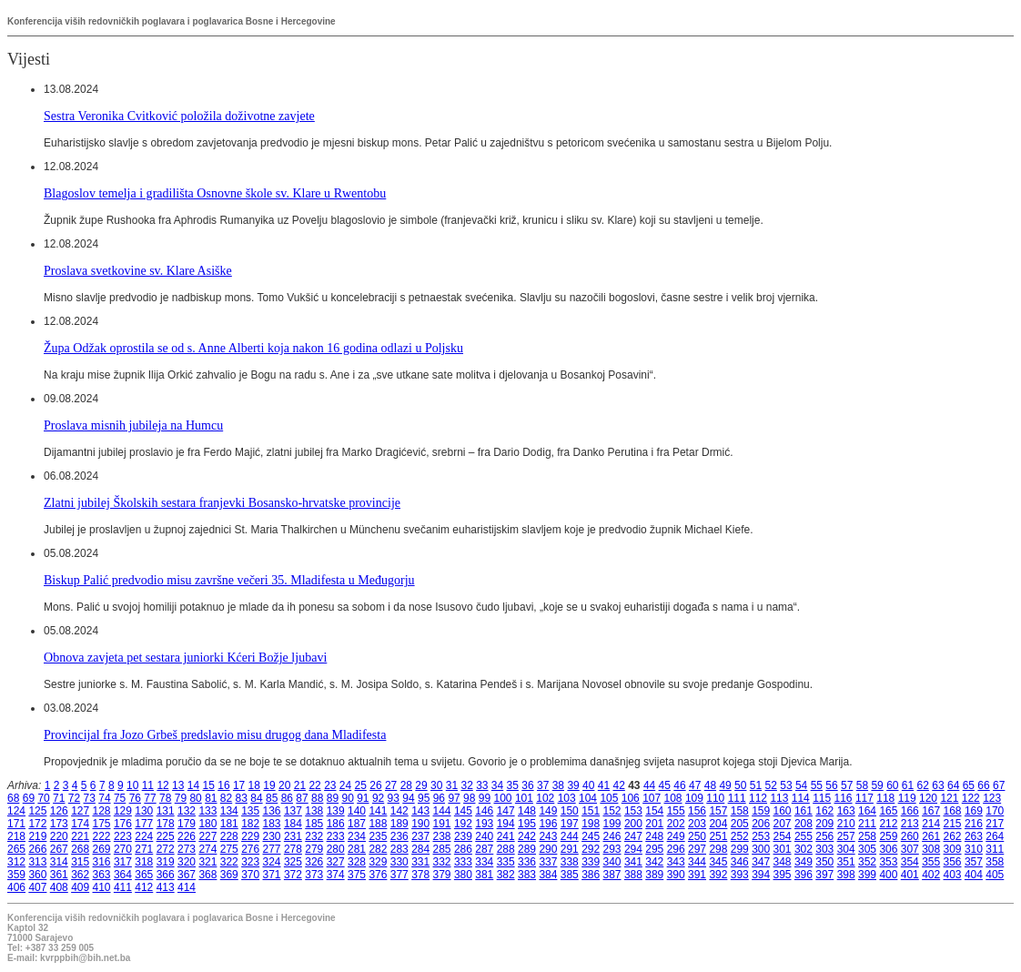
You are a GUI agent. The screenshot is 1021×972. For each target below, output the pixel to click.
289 (527, 849)
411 (123, 887)
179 (186, 823)
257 (846, 836)
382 (506, 874)
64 (953, 785)
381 (484, 874)
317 (123, 862)
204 (718, 823)
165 (888, 811)
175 (102, 823)
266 (37, 849)
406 (16, 887)
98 (469, 798)
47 (695, 785)
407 (37, 887)
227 (207, 836)
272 (166, 849)
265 (16, 849)
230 (272, 836)
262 (953, 836)
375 (357, 874)
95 (424, 798)
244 (570, 836)
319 (166, 862)
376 (378, 874)
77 (150, 798)
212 (888, 823)
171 (16, 823)
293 (612, 849)
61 (908, 785)
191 (442, 823)
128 (102, 811)
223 (123, 836)
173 (59, 823)
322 (229, 862)
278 (293, 849)
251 (718, 836)
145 (463, 811)
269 (102, 849)
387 (612, 874)
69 (29, 798)
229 (250, 836)
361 (59, 874)
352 (867, 862)
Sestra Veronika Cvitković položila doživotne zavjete (179, 115)
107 (651, 798)
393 (740, 874)
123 (992, 798)
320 (186, 862)
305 (867, 849)
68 (13, 798)
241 (506, 836)
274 (207, 849)
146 (484, 811)
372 (293, 874)
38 (558, 785)
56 (831, 785)
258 (867, 836)
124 (16, 811)
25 (361, 785)
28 (406, 785)
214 (931, 823)
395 (782, 874)
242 (527, 836)
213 (910, 823)
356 (953, 862)
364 (123, 874)
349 (803, 862)
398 (846, 874)
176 (123, 823)
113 (779, 798)
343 (676, 862)
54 (801, 785)
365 (144, 874)
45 (665, 785)
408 (59, 887)
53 (786, 785)
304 (846, 849)
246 (612, 836)
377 (399, 874)
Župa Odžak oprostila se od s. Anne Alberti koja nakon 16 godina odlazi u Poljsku (253, 347)
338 (570, 862)
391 (697, 874)
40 (588, 785)
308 (931, 849)
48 (710, 785)
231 (293, 836)
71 (59, 798)
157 (718, 811)
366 (166, 874)
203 (697, 823)
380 (463, 874)
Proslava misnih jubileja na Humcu (133, 425)
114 (801, 798)
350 (824, 862)
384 (548, 874)
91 (363, 798)
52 (771, 785)
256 (824, 836)
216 (974, 823)
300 (761, 849)
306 (888, 849)
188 (378, 823)
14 (193, 785)
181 (229, 823)
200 (633, 823)
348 (782, 862)
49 (725, 785)
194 (506, 823)
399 (867, 874)
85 (272, 798)
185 (314, 823)
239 (463, 836)
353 (888, 862)
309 (953, 849)
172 (37, 823)
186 (336, 823)
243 (548, 836)
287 (484, 849)
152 (612, 811)
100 (503, 798)
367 (186, 874)
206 (761, 823)
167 (931, 811)
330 (399, 862)
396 (803, 874)
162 (824, 811)
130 (144, 811)
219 (37, 836)
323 (250, 862)
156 (697, 811)
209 (824, 823)
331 (420, 862)
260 (910, 836)
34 (497, 785)
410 (102, 887)
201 (654, 823)
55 (817, 785)
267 (59, 849)
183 (272, 823)
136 (272, 811)
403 (953, 874)
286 (463, 849)
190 (420, 823)
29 (421, 785)
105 (609, 798)
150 (570, 811)
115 (822, 798)
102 (545, 798)
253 (761, 836)
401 (910, 874)
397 (824, 874)
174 (80, 823)
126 (59, 811)
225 (166, 836)
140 (357, 811)
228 (229, 836)
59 (877, 785)
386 (590, 874)
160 (782, 811)
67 (999, 785)
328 (357, 862)
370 (250, 874)
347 (761, 862)
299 (740, 849)
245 (590, 836)
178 (166, 823)
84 (256, 798)
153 (633, 811)
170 (995, 811)
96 (439, 798)
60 (892, 785)
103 (567, 798)
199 (612, 823)
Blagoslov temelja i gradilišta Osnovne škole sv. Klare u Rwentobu (215, 193)
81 (211, 798)
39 (573, 785)
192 (463, 823)
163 (846, 811)
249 (676, 836)
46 (679, 785)
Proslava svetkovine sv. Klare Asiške (138, 270)
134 (229, 811)
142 (399, 811)
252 (740, 836)
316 (102, 862)
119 (907, 798)
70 (43, 798)
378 (420, 874)
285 (442, 849)
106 (631, 798)
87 (302, 798)
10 (132, 785)
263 (974, 836)
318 (144, 862)
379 (442, 874)
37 (543, 785)
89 (333, 798)
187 (357, 823)
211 (867, 823)
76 (135, 798)
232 (314, 836)
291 (570, 849)
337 (548, 862)
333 (463, 862)
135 (250, 811)
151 (590, 811)
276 (250, 849)
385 (570, 874)
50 (740, 785)
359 (16, 874)
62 (923, 785)
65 (969, 785)
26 (375, 785)
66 (983, 785)
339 (590, 862)
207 (782, 823)
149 (548, 811)
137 (293, 811)
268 (80, 849)
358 (995, 862)
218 (16, 836)
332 (442, 862)
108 (673, 798)
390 (676, 874)
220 (59, 836)
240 (484, 836)
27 (391, 785)
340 (612, 862)
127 (80, 811)
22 (314, 785)
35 (513, 785)
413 (166, 887)
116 (843, 798)
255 (803, 836)
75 (120, 798)
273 (186, 849)
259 (888, 836)
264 (995, 836)
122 (971, 798)
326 (314, 862)
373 (314, 874)
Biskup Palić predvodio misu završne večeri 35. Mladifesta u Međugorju (229, 579)
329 (378, 862)
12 (162, 785)
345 (718, 862)
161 (803, 811)
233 (336, 836)
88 (317, 798)
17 (239, 785)
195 (527, 823)
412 (144, 887)
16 (223, 785)
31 (452, 785)
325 (293, 862)
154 (654, 811)
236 (399, 836)
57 (847, 785)
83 (242, 798)
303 (824, 849)
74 (104, 798)
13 (178, 785)
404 (974, 874)
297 (697, 849)
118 (885, 798)
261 (931, 836)
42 (618, 785)
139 (336, 811)
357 (974, 862)
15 (209, 785)
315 (80, 862)
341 (633, 862)
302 (803, 849)
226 (186, 836)
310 (974, 849)
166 (910, 811)
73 (90, 798)
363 (102, 874)
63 (938, 785)
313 (37, 862)
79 (181, 798)
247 (633, 836)
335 (506, 862)
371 (272, 874)
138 (314, 811)
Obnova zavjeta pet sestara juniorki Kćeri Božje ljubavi (185, 657)
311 (995, 849)
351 (846, 862)
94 (408, 798)
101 (524, 798)
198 (590, 823)
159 (761, 811)
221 (80, 836)
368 (207, 874)
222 (102, 836)
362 (80, 874)
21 (300, 785)
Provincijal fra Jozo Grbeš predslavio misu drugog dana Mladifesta (215, 734)
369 (229, 874)
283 (399, 849)
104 (588, 798)
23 (330, 785)
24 (345, 785)
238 (442, 836)
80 (195, 798)
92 (378, 798)
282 (378, 849)
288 (506, 849)
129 (123, 811)
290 (548, 849)
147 (506, 811)
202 (676, 823)
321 (207, 862)
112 (758, 798)
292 (590, 849)
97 (454, 798)
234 (357, 836)
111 (737, 798)
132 (186, 811)
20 (284, 785)
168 (953, 811)
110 (715, 798)
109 (694, 798)
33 (482, 785)
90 (347, 798)
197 (570, 823)
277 (272, 849)
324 (272, 862)
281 (357, 849)
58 (862, 785)
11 (148, 785)
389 (654, 874)
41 (604, 785)
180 (207, 823)
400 (888, 874)
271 (144, 849)
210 (846, 823)
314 (59, 862)
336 (527, 862)
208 (803, 823)
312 (16, 862)
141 (378, 811)
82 (226, 798)
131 (166, 811)
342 (654, 862)
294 (633, 849)
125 (37, 811)
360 (37, 874)
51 (756, 785)
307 (910, 849)
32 (466, 785)
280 (336, 849)
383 (527, 874)
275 (229, 849)
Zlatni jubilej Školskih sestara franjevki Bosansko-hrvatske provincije (222, 502)
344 (697, 862)
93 (393, 798)
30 (436, 785)
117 (864, 798)
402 (931, 874)
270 (123, 849)
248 (654, 836)
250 (697, 836)
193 (484, 823)
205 (740, 823)
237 (420, 836)
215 (953, 823)
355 (931, 862)
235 (378, 836)
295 (654, 849)
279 (314, 849)
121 (949, 798)
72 (74, 798)
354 (910, 862)
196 (548, 823)
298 (718, 849)
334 (484, 862)
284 (420, 849)
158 (740, 811)
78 (165, 798)
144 (442, 811)
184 (293, 823)
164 (867, 811)
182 (250, 823)
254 (782, 836)
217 (995, 823)
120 (928, 798)
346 (740, 862)
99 (484, 798)
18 (254, 785)
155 (676, 811)
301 (782, 849)
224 (144, 836)
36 (527, 785)
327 (336, 862)
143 (420, 811)
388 (633, 874)
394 (761, 874)
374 (336, 874)
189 (399, 823)
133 (207, 811)
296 (676, 849)
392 (718, 874)
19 (269, 785)
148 (527, 811)
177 (144, 823)
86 (287, 798)
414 (186, 887)
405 (995, 874)
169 (974, 811)
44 (649, 785)
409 (80, 887)
